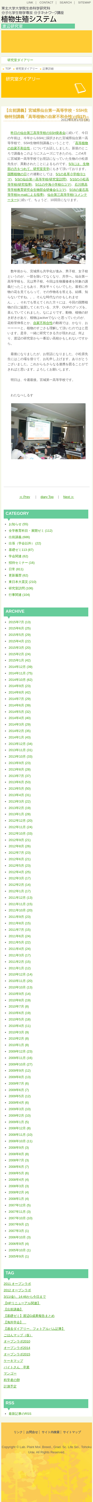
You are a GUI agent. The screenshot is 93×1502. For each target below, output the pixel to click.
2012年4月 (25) (20, 872)
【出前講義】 (13, 1309)
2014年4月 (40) (20, 718)
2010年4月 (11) (20, 1026)
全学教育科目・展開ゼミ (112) (31, 530)
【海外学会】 (15, 1322)
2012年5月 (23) (20, 865)
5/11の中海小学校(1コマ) (53, 184)
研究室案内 (20, 41)
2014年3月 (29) (20, 724)
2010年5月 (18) (20, 1019)
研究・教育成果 (59, 41)
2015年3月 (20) (20, 648)
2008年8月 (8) (19, 1154)
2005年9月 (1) (19, 1256)
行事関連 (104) (19, 595)
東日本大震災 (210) (22, 582)
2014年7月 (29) (20, 699)
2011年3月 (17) (20, 955)
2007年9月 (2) (19, 1224)
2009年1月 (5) (19, 1122)
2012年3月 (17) (20, 878)
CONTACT (46, 2)
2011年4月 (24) (20, 949)
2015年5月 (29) (20, 635)
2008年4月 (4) (19, 1179)
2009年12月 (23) (20, 1051)
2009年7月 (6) (19, 1083)
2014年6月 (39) (20, 705)
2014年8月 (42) (20, 692)
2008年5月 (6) (19, 1173)
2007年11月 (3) (20, 1212)
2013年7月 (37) (20, 776)
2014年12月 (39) (20, 667)
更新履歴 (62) (18, 575)
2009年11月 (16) (20, 1058)
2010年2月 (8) (19, 1038)
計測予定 (10, 1386)
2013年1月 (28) (20, 814)
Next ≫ (68, 497)
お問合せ (32, 1432)
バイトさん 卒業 (17, 1367)
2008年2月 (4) (19, 1192)
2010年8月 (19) (20, 1000)
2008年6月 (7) (19, 1167)
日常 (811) (16, 569)
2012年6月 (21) (20, 859)
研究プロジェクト (59, 49)
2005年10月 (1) (20, 1250)
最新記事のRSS (20, 1414)
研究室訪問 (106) (21, 588)
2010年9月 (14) (20, 994)
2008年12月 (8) (20, 1128)
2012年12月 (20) (20, 820)
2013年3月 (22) (20, 801)
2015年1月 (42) (20, 660)
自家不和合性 (43, 323)
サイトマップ (72, 1432)
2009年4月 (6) (19, 1102)
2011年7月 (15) (20, 930)
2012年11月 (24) (20, 827)
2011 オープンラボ (17, 1284)
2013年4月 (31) (20, 795)
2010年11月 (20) (20, 981)
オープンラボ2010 (17, 1341)
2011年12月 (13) (20, 897)
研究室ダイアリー (20, 49)
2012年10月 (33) (20, 833)
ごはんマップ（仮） (18, 1335)
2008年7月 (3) (19, 1160)
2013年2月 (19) (20, 808)
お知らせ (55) (18, 524)
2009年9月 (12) (20, 1070)
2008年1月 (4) (19, 1199)
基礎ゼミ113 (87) (21, 550)
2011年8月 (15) (20, 923)
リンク (18, 1432)
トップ (20, 34)
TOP (8, 68)
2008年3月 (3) (19, 1186)
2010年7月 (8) (19, 1006)
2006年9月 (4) (19, 1244)
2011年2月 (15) (20, 962)
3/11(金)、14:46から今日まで (25, 1297)
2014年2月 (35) (20, 731)
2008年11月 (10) (20, 1135)
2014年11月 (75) (20, 673)
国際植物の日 (17, 174)
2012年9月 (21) (20, 840)
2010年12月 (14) (20, 974)
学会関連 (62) (18, 556)
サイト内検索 (51, 1432)
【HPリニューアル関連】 (22, 1303)
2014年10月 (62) (20, 680)
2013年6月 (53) (20, 782)
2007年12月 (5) (20, 1205)
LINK (30, 2)
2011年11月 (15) (20, 904)
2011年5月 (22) (20, 942)
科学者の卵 (12, 1380)
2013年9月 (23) (20, 763)
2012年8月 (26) (20, 846)
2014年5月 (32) (20, 712)
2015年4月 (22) (20, 641)
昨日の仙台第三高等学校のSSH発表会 (38, 133)
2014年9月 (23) (20, 686)
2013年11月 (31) (20, 750)
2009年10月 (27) (20, 1064)
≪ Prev (24, 497)
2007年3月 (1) (19, 1231)
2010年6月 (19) (20, 1013)
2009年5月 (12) (20, 1096)
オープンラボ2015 (17, 1354)
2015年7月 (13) (20, 622)
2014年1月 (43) (20, 737)
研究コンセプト (59, 34)
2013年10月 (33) (20, 756)
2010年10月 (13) (20, 987)
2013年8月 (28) (20, 769)
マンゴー (10, 1373)
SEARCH (66, 2)
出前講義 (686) (19, 537)
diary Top (47, 497)
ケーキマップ (13, 1361)
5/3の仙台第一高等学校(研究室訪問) (41, 179)
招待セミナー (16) (22, 563)
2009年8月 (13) (20, 1077)
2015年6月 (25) (20, 628)
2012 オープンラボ (17, 1290)
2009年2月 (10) (20, 1115)
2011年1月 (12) (20, 968)
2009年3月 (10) (20, 1109)
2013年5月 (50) (20, 788)
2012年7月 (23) (20, 852)
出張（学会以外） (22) (25, 543)
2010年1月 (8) (19, 1045)
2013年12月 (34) (20, 744)
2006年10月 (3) (20, 1237)
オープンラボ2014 (17, 1348)
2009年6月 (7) (19, 1090)
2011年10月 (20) (20, 910)
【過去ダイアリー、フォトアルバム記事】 (34, 1329)
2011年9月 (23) (20, 917)
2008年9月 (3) (19, 1147)
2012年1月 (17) (20, 891)
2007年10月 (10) (20, 1218)
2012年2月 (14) (20, 885)
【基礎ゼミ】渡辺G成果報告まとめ (29, 1316)
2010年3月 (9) (19, 1032)
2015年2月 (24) (20, 654)
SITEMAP (84, 2)
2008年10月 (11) (20, 1141)
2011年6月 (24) (20, 936)
